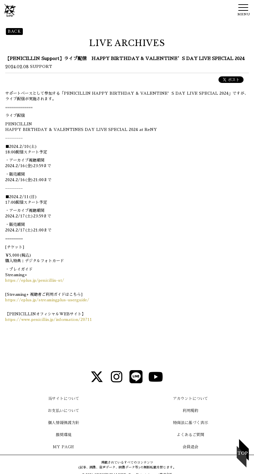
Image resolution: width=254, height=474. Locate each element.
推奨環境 (63, 435)
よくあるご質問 (190, 435)
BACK (14, 31)
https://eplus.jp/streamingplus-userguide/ (47, 300)
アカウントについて (190, 399)
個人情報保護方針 (63, 423)
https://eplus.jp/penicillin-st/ (34, 280)
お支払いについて (63, 411)
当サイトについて (63, 399)
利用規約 (190, 411)
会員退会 (190, 447)
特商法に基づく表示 (190, 423)
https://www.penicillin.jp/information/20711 (48, 320)
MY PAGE (63, 447)
